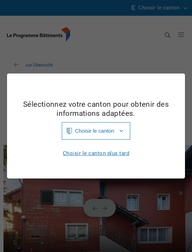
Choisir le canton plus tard (96, 153)
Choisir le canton (94, 131)
